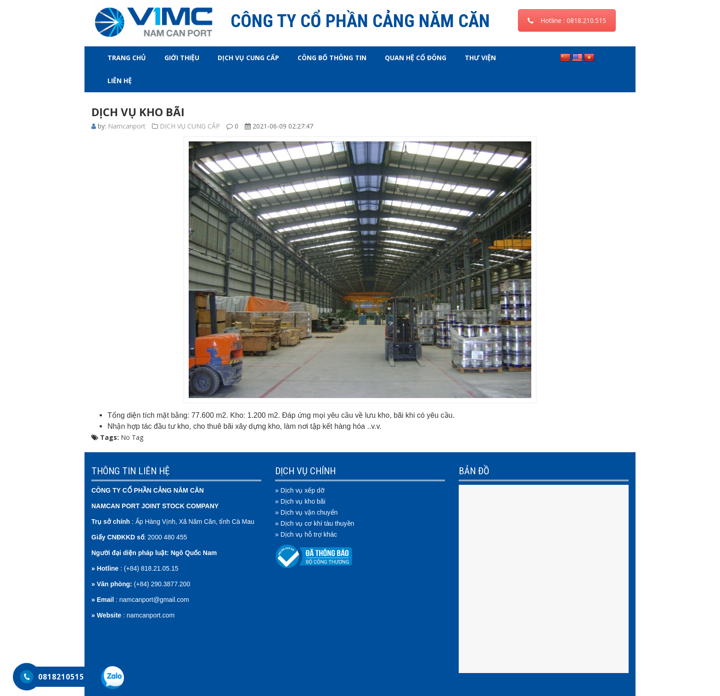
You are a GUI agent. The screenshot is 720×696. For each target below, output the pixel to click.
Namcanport (127, 126)
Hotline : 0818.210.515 (567, 20)
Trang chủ (126, 57)
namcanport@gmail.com (154, 599)
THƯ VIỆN (480, 57)
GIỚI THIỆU (181, 57)
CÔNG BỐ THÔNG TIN (332, 57)
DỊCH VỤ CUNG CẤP (248, 57)
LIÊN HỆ (119, 80)
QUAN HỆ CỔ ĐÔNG (415, 57)
